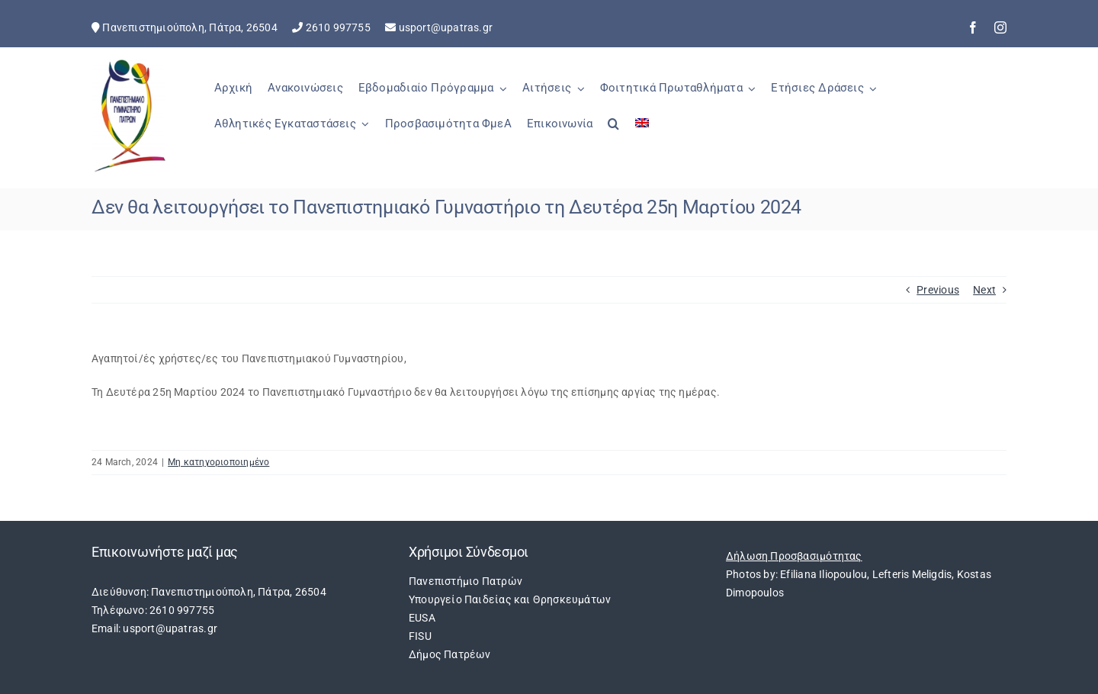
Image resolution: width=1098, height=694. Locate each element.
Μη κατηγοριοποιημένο (218, 462)
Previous (938, 290)
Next (984, 290)
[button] (613, 132)
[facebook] (973, 27)
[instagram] (1000, 27)
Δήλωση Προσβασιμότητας (794, 556)
